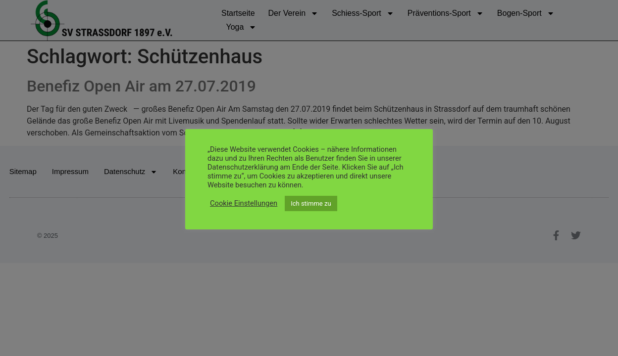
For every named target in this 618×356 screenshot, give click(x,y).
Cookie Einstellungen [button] (243, 203)
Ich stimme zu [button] (311, 203)
